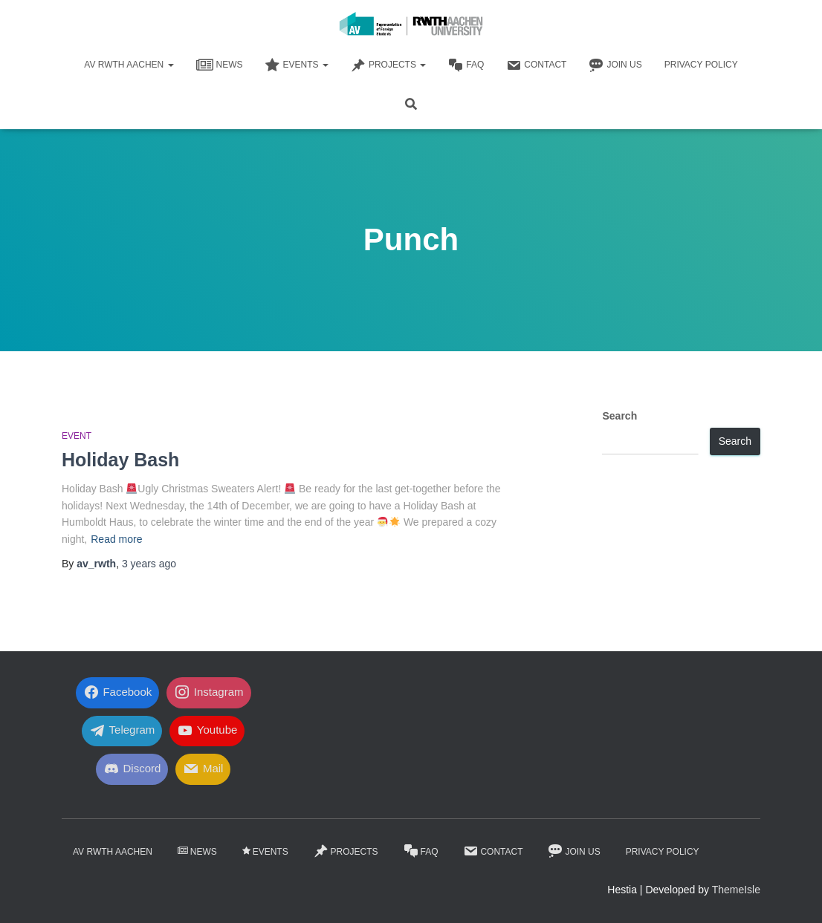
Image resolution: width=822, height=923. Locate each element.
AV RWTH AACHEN (128, 64)
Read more (116, 539)
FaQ (466, 65)
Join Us (615, 65)
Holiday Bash (120, 459)
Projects (388, 65)
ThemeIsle (736, 890)
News (219, 65)
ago (149, 564)
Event (76, 436)
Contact (536, 65)
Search (619, 416)
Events (297, 65)
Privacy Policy (701, 64)
